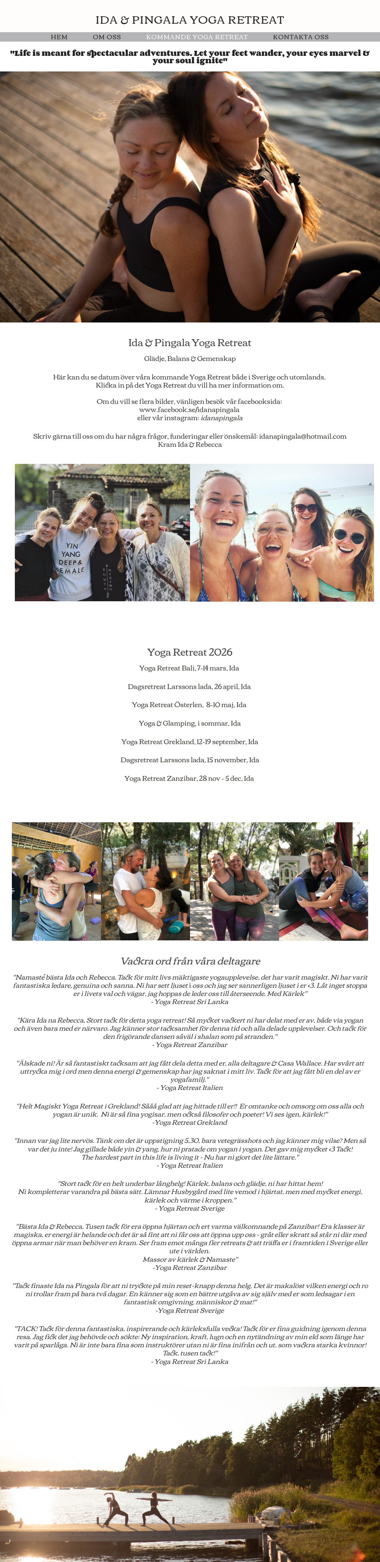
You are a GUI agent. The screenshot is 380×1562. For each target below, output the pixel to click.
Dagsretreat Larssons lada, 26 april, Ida (190, 686)
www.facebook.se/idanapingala (189, 409)
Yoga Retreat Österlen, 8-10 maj (182, 704)
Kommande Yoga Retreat (197, 36)
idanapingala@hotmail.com (303, 435)
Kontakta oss (301, 36)
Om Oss (107, 36)
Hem (59, 36)
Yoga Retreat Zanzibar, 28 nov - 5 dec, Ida (190, 778)
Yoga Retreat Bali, (168, 667)
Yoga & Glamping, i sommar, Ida (190, 722)
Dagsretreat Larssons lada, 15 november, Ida (190, 759)
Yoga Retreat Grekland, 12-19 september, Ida (190, 741)
